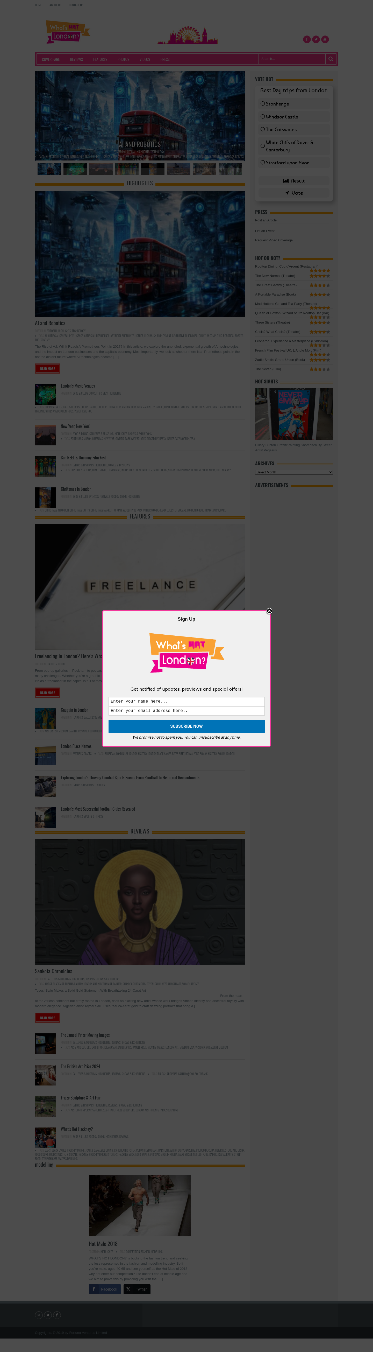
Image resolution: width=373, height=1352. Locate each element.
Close (269, 610)
